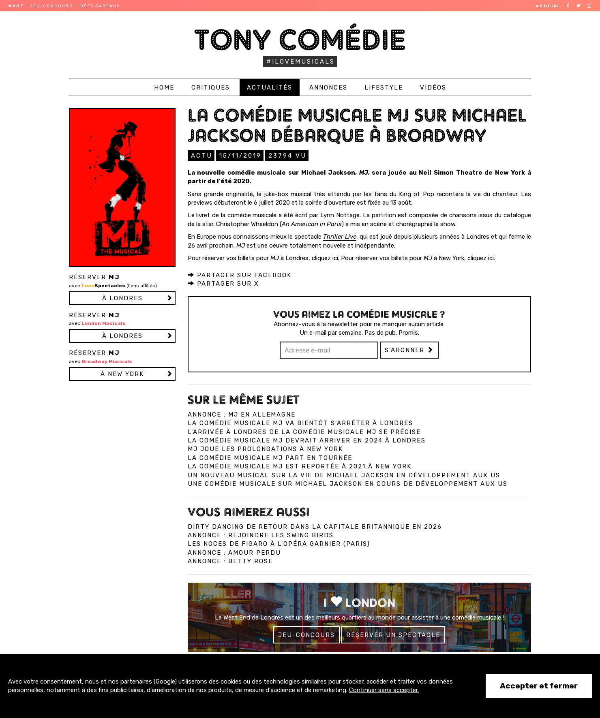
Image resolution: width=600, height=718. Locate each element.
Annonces (328, 87)
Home (164, 87)
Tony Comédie (300, 39)
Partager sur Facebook (239, 274)
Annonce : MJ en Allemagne (242, 414)
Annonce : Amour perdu (234, 552)
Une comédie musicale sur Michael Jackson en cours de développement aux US (348, 483)
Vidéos (433, 87)
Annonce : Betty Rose (230, 560)
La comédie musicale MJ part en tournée (270, 457)
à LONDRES (122, 298)
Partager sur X (223, 283)
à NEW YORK (122, 374)
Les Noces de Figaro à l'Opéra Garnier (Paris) (279, 543)
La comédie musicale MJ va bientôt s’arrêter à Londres (300, 422)
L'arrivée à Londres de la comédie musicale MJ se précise (304, 431)
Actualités (269, 87)
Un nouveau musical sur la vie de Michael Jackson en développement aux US (344, 475)
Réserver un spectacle (393, 634)
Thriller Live (339, 236)
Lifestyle (383, 87)
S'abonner (409, 349)
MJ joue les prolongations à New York (265, 448)
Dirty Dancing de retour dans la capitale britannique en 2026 (315, 526)
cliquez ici (325, 257)
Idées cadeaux (99, 6)
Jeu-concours (51, 6)
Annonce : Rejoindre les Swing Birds (261, 534)
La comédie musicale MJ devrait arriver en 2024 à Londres (307, 440)
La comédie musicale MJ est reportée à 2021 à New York (299, 466)
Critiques (210, 87)
